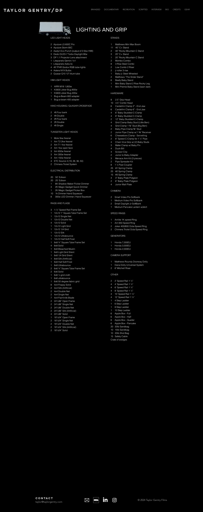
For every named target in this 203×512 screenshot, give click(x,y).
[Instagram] (114, 500)
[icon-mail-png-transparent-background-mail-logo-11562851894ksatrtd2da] (87, 500)
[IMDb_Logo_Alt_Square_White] (96, 500)
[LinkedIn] (105, 500)
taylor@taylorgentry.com (48, 501)
